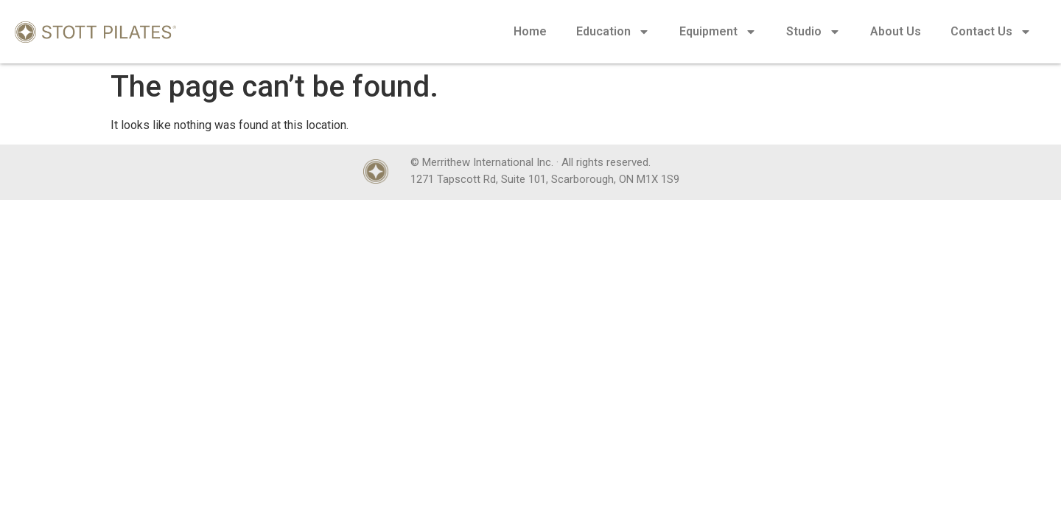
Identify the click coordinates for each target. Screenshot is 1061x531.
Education (613, 31)
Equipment (718, 31)
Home (530, 31)
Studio (813, 31)
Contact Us (991, 31)
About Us (895, 31)
